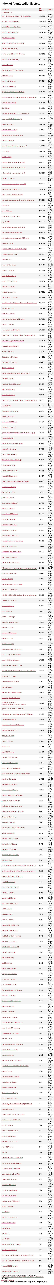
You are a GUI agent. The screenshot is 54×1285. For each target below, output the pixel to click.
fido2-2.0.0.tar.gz (7, 579)
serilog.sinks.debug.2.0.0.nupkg (12, 876)
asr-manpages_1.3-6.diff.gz (10, 1174)
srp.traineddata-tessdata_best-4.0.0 (13, 162)
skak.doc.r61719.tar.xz (9, 633)
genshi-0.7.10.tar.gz (8, 617)
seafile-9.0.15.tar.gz (8, 395)
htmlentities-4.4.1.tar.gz (9, 844)
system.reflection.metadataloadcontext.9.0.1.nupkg (18, 433)
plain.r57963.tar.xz (8, 957)
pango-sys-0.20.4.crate (9, 974)
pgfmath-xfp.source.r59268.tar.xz (12, 1158)
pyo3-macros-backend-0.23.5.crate (13, 828)
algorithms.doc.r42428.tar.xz (11, 562)
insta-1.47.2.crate (7, 741)
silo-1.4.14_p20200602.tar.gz (11, 654)
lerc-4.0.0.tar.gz (7, 211)
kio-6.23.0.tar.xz (7, 259)
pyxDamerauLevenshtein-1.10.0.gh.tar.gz (15, 1066)
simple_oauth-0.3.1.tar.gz (10, 1098)
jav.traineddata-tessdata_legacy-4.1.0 (14, 184)
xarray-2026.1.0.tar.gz (9, 276)
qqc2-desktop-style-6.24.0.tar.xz (12, 806)
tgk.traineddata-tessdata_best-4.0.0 (13, 227)
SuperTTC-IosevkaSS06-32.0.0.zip (13, 92)
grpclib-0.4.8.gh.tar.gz (9, 779)
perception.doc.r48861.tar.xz (11, 1271)
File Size (40, 9)
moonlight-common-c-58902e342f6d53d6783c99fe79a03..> (14, 703)
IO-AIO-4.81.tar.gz (8, 644)
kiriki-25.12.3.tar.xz (8, 498)
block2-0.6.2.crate (7, 920)
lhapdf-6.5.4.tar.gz (7, 378)
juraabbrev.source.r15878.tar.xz (12, 1022)
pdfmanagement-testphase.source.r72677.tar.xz (17, 714)
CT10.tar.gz (5, 151)
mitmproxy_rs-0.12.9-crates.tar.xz (12, 70)
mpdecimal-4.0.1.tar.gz (9, 530)
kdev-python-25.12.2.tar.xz (10, 346)
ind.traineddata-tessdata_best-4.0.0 (13, 173)
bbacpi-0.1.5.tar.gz (8, 606)
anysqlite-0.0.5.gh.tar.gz (9, 1141)
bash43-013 (6, 1212)
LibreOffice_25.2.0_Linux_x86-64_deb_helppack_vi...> (19, 303)
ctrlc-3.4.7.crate (7, 1039)
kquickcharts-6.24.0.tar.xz (10, 763)
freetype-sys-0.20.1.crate (10, 254)
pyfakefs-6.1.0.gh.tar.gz (9, 589)
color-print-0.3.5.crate (9, 1087)
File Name (5, 9)
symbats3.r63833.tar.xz (9, 1136)
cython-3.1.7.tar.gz (8, 270)
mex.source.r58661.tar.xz (10, 903)
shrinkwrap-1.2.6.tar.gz (9, 362)
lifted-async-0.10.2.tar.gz (10, 1093)
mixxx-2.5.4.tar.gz (7, 75)
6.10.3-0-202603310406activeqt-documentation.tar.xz (19, 595)
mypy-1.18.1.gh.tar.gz (9, 265)
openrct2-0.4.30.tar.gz (9, 102)
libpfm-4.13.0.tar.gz (8, 351)
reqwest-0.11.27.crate (9, 676)
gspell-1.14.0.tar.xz (8, 752)
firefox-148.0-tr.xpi (7, 438)
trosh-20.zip (5, 205)
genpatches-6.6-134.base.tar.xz (12, 189)
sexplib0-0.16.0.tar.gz (9, 995)
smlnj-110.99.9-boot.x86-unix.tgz (12, 194)
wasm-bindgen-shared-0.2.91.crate (13, 1114)
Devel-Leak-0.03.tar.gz (9, 1179)
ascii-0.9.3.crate (7, 963)
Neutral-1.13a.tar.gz (8, 833)
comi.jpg (4, 1152)
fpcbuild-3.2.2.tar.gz (8, 38)
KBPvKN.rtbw (6, 108)
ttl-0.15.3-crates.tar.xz (9, 86)
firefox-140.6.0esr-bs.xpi (9, 470)
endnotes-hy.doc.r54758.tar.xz (11, 552)
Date (49, 9)
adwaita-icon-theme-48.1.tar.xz (12, 232)
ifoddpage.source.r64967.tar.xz (12, 1163)
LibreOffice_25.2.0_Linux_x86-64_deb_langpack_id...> (19, 335)
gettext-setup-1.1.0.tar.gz (10, 1017)
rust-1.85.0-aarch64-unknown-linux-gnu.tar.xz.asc (18, 1255)
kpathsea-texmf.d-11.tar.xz (10, 1076)
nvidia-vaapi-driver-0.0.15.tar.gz (12, 649)
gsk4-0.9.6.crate (7, 909)
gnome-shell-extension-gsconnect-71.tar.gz (16, 373)
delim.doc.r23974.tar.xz (9, 557)
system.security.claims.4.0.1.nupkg (13, 709)
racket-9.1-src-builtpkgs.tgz (10, 21)
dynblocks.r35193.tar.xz (9, 1217)
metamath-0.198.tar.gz (9, 449)
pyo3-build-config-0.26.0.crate (11, 936)
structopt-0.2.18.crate (9, 968)
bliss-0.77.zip (6, 746)
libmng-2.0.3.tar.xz (8, 368)
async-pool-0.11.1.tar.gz (9, 1049)
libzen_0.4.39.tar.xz (8, 736)
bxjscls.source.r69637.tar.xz (11, 800)
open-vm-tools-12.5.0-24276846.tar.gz (14, 249)
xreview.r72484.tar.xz (8, 1223)
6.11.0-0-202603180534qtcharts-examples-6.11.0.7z (19, 671)
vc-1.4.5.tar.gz (6, 405)
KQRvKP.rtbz (6, 222)
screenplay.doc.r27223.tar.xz (11, 698)
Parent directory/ (7, 12)
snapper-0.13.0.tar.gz (9, 427)
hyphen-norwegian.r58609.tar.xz (12, 795)
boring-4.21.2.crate (8, 627)
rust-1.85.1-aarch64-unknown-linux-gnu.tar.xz (16, 16)
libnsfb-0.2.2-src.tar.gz (9, 817)
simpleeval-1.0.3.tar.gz (9, 984)
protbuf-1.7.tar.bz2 (8, 1206)
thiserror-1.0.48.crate (8, 1011)
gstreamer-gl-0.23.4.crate (10, 838)
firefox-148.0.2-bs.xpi (8, 465)
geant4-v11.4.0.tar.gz (8, 81)
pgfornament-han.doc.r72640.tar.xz (13, 319)
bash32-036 (6, 1239)
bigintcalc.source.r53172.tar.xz (11, 1060)
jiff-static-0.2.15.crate (8, 822)
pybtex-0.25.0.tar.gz (8, 508)
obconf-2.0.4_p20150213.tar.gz (12, 692)
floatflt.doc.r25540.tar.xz (9, 546)
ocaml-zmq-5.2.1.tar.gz (9, 941)
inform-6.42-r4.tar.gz (8, 286)
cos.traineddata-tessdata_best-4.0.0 (13, 167)
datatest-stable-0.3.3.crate (10, 925)
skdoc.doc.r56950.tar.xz (9, 524)
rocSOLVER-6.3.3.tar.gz (9, 281)
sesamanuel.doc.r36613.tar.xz (11, 384)
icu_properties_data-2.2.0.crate (12, 665)
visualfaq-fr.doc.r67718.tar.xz (11, 216)
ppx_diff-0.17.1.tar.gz (8, 882)
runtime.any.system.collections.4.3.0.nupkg (16, 773)
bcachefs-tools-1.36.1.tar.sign (11, 1244)
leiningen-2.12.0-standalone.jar (12, 119)
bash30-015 (6, 1233)
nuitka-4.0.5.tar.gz (7, 243)
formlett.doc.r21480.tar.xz (10, 514)
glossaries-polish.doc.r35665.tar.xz (13, 725)
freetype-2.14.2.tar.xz (8, 292)
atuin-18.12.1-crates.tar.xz (10, 59)
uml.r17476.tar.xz (7, 1125)
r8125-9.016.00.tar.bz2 (9, 730)
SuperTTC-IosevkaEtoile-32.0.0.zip (13, 43)
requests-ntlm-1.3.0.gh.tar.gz (11, 1028)
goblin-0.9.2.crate (7, 638)
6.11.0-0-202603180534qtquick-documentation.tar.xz (19, 97)
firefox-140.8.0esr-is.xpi (9, 476)
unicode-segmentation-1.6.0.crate (12, 811)
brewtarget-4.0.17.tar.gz (9, 130)
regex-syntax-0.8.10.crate (10, 503)
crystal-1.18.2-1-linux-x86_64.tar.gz (13, 54)
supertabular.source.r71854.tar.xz (12, 1044)
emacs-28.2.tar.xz (7, 65)
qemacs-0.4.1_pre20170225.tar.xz (13, 341)
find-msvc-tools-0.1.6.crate (10, 947)
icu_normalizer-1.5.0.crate (10, 855)
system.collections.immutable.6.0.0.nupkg (15, 481)
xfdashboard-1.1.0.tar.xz (9, 297)
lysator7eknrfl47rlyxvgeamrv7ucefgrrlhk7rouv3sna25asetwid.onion (22, 1277)
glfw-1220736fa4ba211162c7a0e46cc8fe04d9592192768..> (19, 568)
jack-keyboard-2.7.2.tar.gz (10, 887)
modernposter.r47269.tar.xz (11, 1201)
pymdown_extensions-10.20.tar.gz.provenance (17, 1104)
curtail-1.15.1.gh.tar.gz (9, 600)
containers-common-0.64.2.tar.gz (12, 135)
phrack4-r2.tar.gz (7, 914)
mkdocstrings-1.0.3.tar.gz (10, 790)
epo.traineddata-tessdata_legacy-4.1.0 (14, 146)
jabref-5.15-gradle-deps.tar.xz (11, 27)
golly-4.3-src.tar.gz (8, 124)
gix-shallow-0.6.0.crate (9, 1082)
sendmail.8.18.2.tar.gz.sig (10, 1266)
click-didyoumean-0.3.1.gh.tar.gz (12, 541)
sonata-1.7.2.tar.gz (8, 324)
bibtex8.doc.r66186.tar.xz (10, 930)
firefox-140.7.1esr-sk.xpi (9, 454)
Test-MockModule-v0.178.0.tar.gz (12, 990)
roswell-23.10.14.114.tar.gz (10, 660)
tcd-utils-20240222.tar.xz (10, 757)
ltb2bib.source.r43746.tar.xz (11, 1168)
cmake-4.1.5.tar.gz (8, 140)
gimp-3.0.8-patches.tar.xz (10, 1131)
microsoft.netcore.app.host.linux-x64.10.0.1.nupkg (18, 200)
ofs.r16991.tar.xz (7, 860)
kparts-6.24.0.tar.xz (8, 308)
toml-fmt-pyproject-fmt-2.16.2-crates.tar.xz (15, 113)
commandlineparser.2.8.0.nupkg (12, 443)
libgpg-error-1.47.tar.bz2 (9, 357)
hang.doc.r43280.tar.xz (9, 849)
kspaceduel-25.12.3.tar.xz (10, 411)
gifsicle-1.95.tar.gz (8, 416)
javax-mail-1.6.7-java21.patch (11, 768)
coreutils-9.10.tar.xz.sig (9, 1250)
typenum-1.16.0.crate (9, 898)
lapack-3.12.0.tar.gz (8, 178)
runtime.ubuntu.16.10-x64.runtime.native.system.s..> (19, 871)
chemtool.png (6, 1228)
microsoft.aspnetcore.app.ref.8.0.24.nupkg (15, 238)
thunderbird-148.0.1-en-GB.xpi (11, 460)
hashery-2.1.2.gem (8, 892)
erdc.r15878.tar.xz (7, 1147)
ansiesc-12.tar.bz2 (8, 1109)
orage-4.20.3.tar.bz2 (8, 313)
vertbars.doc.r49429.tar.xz (10, 681)
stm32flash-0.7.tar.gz (8, 492)
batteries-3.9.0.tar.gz (8, 389)
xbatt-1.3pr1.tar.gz (8, 1055)
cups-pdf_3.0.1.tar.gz (8, 952)
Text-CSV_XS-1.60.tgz (9, 573)
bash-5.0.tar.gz (6, 157)
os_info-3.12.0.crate (8, 979)
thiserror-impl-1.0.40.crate (10, 1033)
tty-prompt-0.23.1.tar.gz (9, 422)
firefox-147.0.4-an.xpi (8, 519)
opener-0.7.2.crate (8, 1006)
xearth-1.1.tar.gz (7, 687)
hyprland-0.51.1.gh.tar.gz (10, 48)
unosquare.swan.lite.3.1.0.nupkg (12, 584)
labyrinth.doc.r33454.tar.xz (10, 622)
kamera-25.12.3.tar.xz (9, 719)
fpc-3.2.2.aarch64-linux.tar (10, 32)
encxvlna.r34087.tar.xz (9, 1196)
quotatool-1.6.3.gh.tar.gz (10, 784)
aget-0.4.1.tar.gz (7, 1071)
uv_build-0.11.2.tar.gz (9, 487)
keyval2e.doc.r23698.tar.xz (10, 535)
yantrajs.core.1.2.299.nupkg (11, 330)
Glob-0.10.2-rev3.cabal (9, 1190)
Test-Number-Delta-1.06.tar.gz (11, 1001)
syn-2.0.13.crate (7, 611)
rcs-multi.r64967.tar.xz (9, 1185)
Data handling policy (7, 1280)
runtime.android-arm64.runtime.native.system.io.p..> (19, 865)
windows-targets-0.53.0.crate (11, 1120)
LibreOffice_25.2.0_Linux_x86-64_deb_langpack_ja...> (19, 400)
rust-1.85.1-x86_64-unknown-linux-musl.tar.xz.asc (18, 1260)
